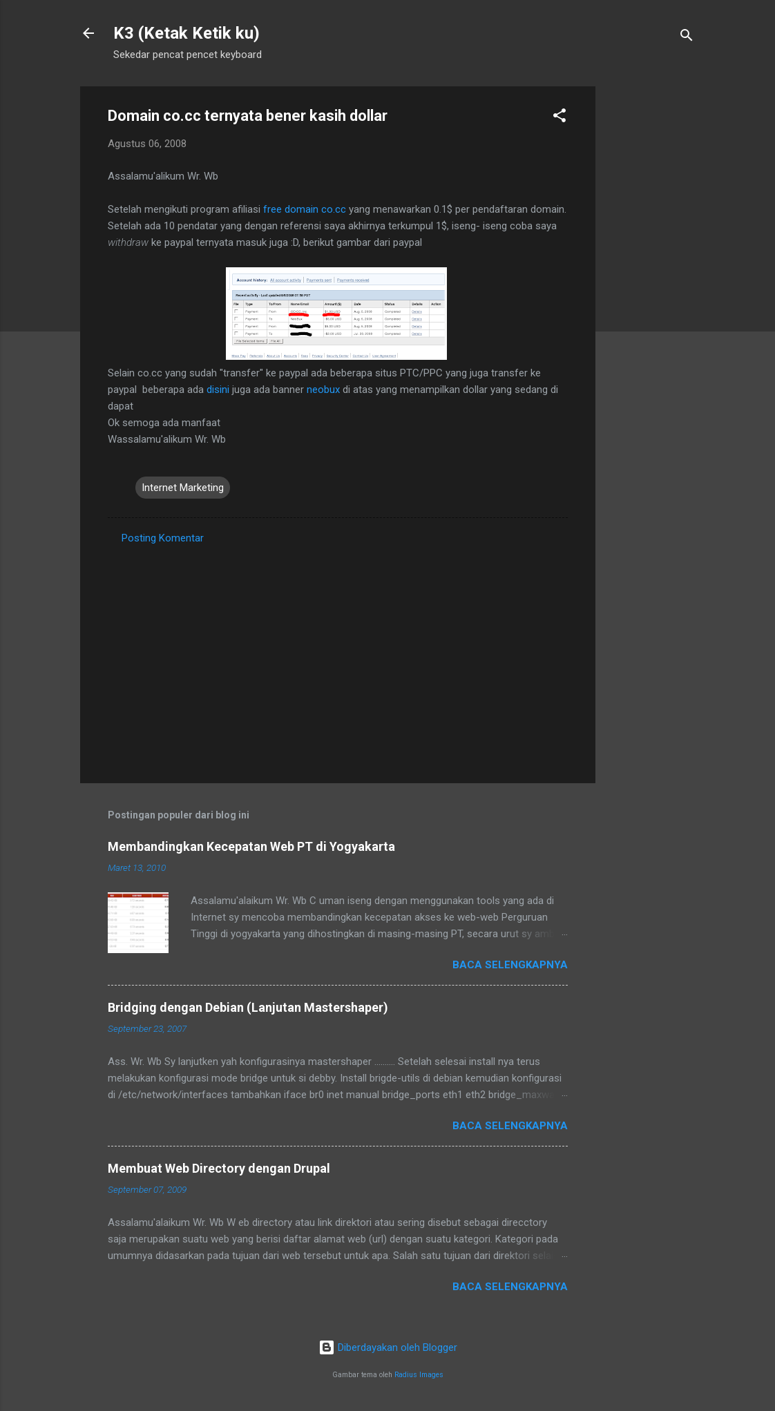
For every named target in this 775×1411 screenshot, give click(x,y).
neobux (323, 389)
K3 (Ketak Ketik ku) (186, 33)
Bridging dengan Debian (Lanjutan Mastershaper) (248, 1007)
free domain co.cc (304, 209)
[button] (559, 117)
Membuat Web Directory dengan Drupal (219, 1168)
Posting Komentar (163, 538)
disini (218, 389)
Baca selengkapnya (510, 965)
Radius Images (418, 1374)
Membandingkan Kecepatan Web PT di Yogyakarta (251, 846)
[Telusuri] (686, 38)
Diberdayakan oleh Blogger (387, 1347)
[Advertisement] (650, 293)
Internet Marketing (183, 487)
